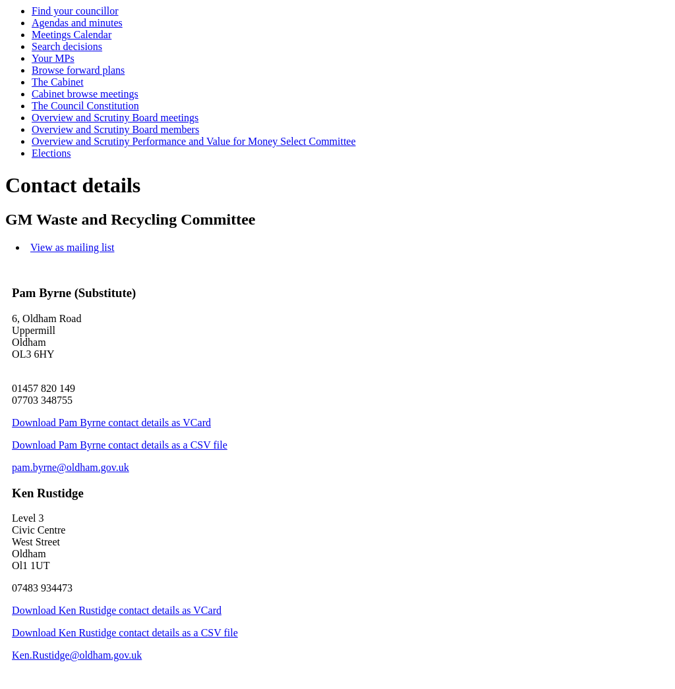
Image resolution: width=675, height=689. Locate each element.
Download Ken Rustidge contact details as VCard (116, 610)
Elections (51, 153)
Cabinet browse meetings (85, 93)
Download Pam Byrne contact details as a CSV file (119, 445)
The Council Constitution (85, 105)
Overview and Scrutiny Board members (115, 129)
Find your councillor (75, 10)
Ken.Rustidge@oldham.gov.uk (77, 655)
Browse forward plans (78, 70)
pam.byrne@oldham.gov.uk (70, 467)
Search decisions (67, 46)
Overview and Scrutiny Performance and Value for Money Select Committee (194, 141)
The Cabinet (58, 82)
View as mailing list (72, 247)
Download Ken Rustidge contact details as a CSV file (125, 632)
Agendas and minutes (77, 22)
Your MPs (53, 58)
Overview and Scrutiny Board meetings (115, 117)
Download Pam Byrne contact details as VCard (111, 422)
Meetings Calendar (71, 34)
